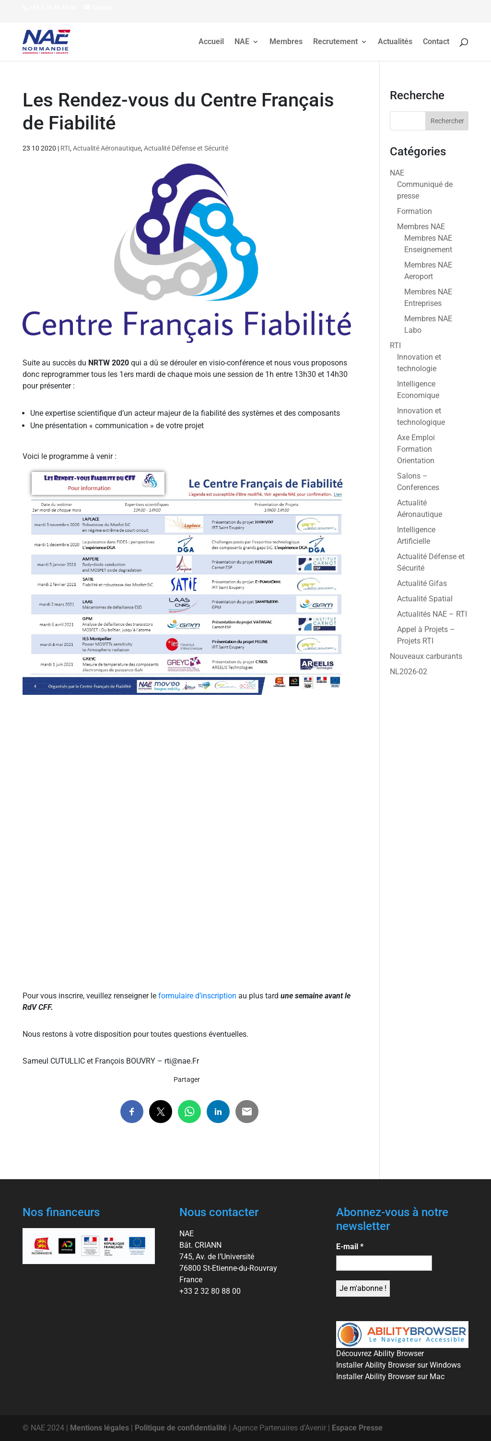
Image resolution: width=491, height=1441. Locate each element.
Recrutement (335, 42)
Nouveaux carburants (426, 656)
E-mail (349, 1246)
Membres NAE (421, 226)
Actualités (395, 42)
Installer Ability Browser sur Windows (398, 1365)
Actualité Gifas (422, 583)
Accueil (211, 42)
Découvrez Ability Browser (380, 1353)
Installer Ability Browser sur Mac (390, 1376)
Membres (286, 42)
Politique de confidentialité (181, 1427)
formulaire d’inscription (197, 995)
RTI (65, 148)
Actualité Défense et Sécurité (186, 148)
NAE (241, 42)
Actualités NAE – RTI (432, 614)
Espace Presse (357, 1427)
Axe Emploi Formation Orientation (416, 449)
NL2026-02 (408, 671)
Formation (414, 211)
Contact (436, 42)
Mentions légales (99, 1427)
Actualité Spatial (425, 598)
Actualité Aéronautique (107, 148)
